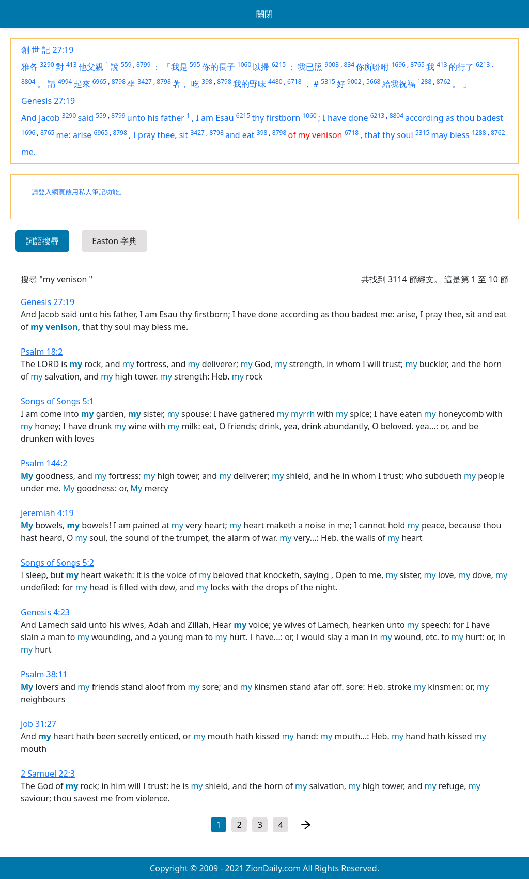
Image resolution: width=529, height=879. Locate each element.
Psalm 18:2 (42, 351)
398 (206, 81)
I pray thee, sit (161, 135)
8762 (443, 81)
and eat (240, 135)
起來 (82, 83)
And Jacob (40, 118)
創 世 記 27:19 (47, 49)
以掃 (261, 66)
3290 (47, 64)
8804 (28, 81)
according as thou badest (454, 118)
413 (71, 64)
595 (195, 64)
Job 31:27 (38, 724)
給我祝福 (398, 83)
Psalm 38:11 (44, 674)
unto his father (155, 118)
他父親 (91, 66)
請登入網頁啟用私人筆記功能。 (79, 192)
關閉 (264, 14)
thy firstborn (276, 118)
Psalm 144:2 (44, 463)
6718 (294, 81)
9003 (332, 64)
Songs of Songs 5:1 (57, 401)
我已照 (310, 66)
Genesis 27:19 (48, 101)
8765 (417, 64)
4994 (65, 81)
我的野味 (249, 83)
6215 (279, 64)
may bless (450, 135)
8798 (119, 81)
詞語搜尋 (42, 241)
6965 (99, 81)
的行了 (461, 66)
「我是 (175, 66)
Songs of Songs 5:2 (57, 562)
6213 (483, 64)
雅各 (29, 66)
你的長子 (218, 66)
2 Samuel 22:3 (48, 773)
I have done (345, 118)
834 (349, 64)
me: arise (74, 135)
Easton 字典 (114, 241)
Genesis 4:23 (45, 612)
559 (126, 64)
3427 (144, 81)
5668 (373, 81)
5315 (328, 81)
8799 (143, 64)
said (85, 118)
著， (181, 83)
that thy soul (389, 135)
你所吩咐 (372, 66)
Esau (224, 118)
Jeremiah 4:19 (47, 513)
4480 (275, 81)
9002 (354, 81)
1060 (244, 64)
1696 (398, 64)
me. (28, 152)
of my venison (315, 135)
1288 (424, 81)
